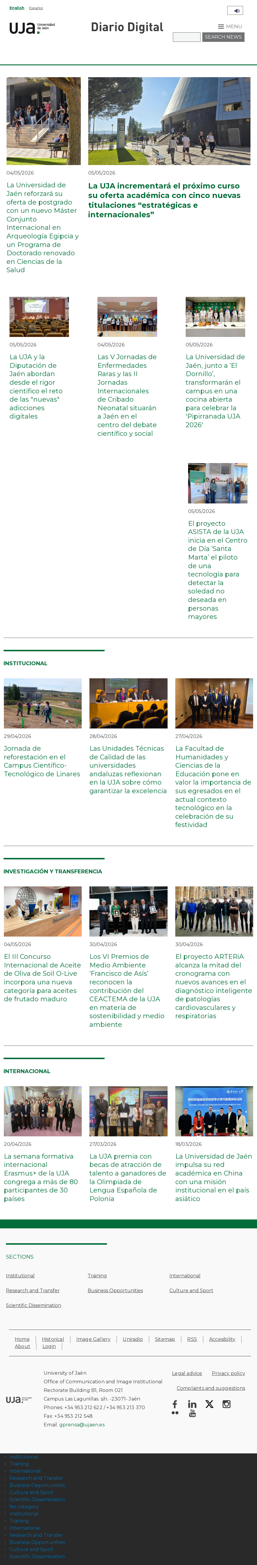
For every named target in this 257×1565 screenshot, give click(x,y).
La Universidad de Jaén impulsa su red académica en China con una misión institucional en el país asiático (213, 1177)
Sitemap (165, 1339)
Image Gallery (93, 1339)
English (17, 8)
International (185, 1276)
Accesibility (222, 1339)
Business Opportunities (115, 1290)
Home (22, 1339)
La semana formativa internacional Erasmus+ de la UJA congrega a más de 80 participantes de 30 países (41, 1177)
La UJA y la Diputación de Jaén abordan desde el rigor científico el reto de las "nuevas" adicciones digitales (36, 386)
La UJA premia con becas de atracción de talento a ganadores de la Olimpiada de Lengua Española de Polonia (127, 1177)
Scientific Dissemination (33, 1305)
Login (49, 1346)
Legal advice (187, 1373)
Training (97, 1276)
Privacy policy (228, 1373)
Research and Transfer (33, 1290)
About (22, 1346)
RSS (192, 1339)
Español (36, 8)
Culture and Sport (191, 1290)
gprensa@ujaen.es (82, 1425)
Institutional (20, 1276)
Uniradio (133, 1339)
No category (24, 1506)
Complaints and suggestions (211, 1388)
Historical (53, 1339)
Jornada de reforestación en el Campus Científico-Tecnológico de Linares (42, 761)
